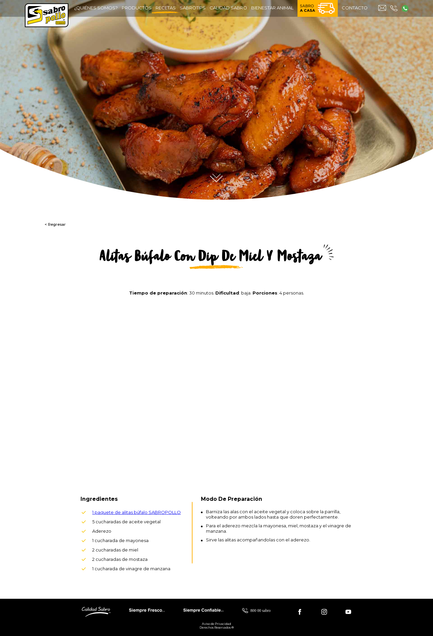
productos (137, 7)
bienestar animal (272, 7)
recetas (166, 9)
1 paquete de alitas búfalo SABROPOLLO (136, 512)
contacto (355, 7)
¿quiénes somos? (96, 7)
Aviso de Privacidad (216, 624)
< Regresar (55, 224)
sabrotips (193, 7)
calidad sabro (228, 7)
